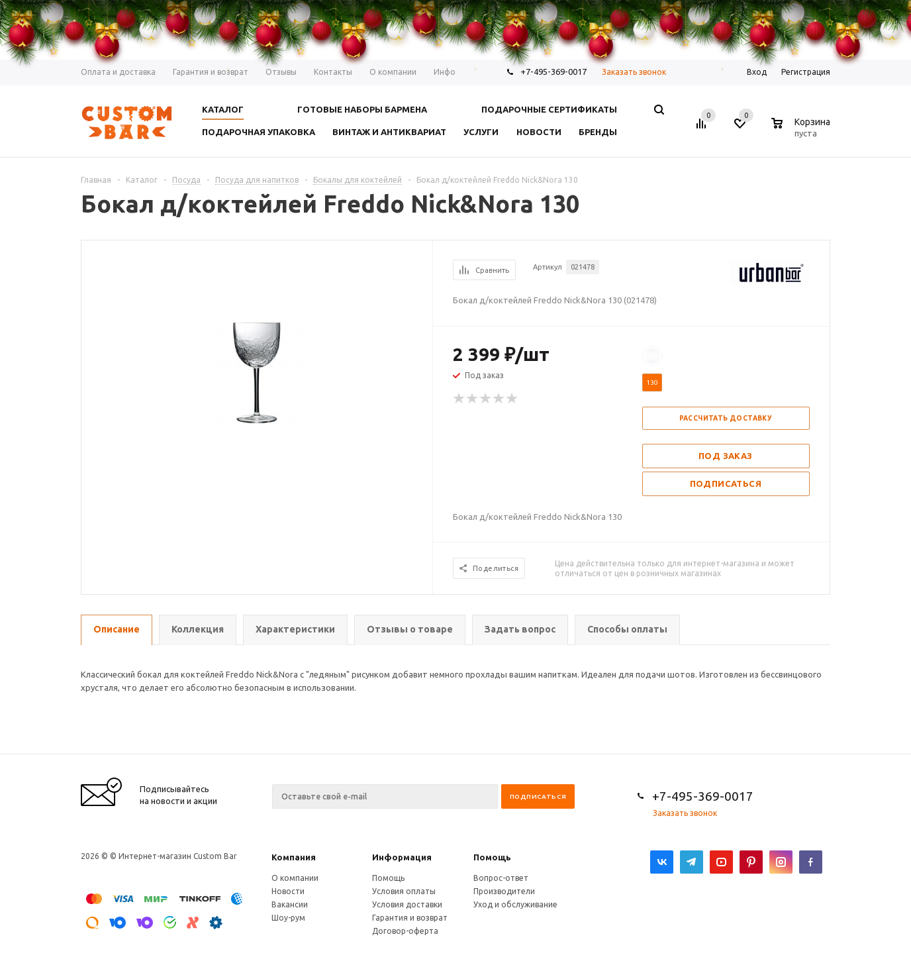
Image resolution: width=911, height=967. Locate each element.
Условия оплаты (404, 891)
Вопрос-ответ (500, 878)
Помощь (492, 857)
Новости (288, 891)
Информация (402, 857)
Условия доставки (407, 904)
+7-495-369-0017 (702, 796)
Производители (504, 891)
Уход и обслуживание (515, 904)
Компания (293, 857)
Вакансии (289, 904)
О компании (294, 878)
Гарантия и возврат (410, 917)
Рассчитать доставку (726, 418)
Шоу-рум (288, 917)
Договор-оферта (405, 931)
